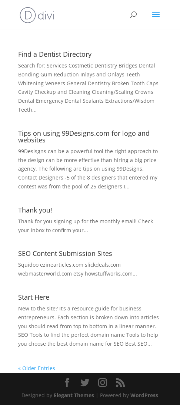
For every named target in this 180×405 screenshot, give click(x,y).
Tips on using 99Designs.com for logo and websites (84, 136)
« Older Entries (36, 368)
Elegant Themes (74, 395)
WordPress (144, 395)
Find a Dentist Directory (54, 54)
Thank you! (35, 209)
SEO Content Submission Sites (65, 253)
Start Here (33, 297)
